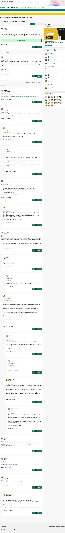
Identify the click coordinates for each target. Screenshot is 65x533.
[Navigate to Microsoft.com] (3, 7)
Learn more (3, 3)
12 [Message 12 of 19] (6, 266)
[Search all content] (51, 12)
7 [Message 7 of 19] (6, 326)
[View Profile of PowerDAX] (5, 56)
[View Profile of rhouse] (5, 438)
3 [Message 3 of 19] (6, 510)
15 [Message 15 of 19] (6, 222)
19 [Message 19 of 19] (4, 99)
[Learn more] (48, 45)
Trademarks (62, 526)
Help (59, 9)
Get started (50, 14)
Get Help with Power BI (19, 17)
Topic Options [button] (38, 23)
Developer (29, 17)
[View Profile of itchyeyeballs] (8, 494)
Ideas (25, 7)
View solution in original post (6, 70)
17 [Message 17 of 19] (6, 139)
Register (52, 9)
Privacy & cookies (52, 526)
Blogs (35, 7)
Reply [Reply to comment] (39, 76)
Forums (17, 7)
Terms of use (58, 526)
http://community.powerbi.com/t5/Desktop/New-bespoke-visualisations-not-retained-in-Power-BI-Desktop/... (22, 501)
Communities (30, 7)
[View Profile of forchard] (7, 295)
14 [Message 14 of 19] (4, 197)
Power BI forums (4, 17)
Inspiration (21, 7)
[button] (32, 24)
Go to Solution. (22, 40)
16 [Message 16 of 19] (4, 118)
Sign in (56, 9)
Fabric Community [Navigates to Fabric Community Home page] (11, 7)
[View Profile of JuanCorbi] (7, 257)
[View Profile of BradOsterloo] (13, 360)
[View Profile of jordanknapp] (10, 335)
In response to (6, 130)
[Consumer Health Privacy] (13, 530)
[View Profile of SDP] (4, 180)
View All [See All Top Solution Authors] (46, 68)
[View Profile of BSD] (7, 90)
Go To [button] (63, 9)
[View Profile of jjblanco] (7, 206)
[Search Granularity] (35, 12)
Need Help (5, 44)
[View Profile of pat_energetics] (13, 408)
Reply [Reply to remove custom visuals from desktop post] (39, 46)
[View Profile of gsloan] (5, 108)
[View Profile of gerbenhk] (5, 477)
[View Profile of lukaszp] (13, 379)
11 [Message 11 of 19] (11, 370)
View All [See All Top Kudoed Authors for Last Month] (46, 89)
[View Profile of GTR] (6, 127)
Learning (39, 7)
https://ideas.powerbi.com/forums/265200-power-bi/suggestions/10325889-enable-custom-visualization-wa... (19, 96)
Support (43, 7)
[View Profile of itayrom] (9, 275)
